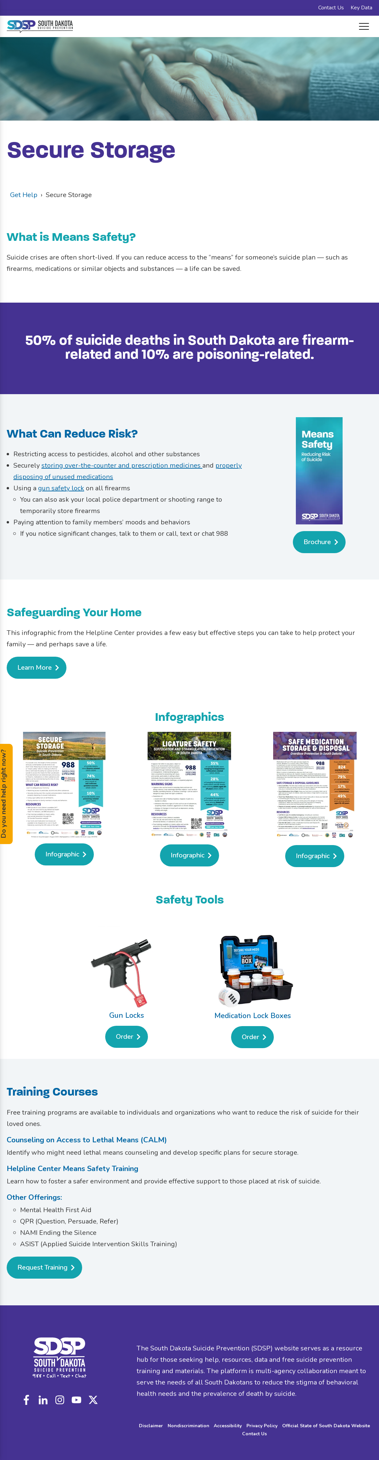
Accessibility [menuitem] (228, 1426)
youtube (76, 1400)
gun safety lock (61, 488)
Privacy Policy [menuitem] (261, 1426)
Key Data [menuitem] (361, 7)
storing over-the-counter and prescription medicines (121, 465)
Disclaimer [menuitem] (151, 1426)
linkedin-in (43, 1400)
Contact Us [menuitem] (331, 7)
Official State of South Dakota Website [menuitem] (326, 1426)
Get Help (23, 194)
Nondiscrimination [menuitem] (188, 1426)
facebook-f (26, 1400)
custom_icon (93, 1400)
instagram (60, 1400)
